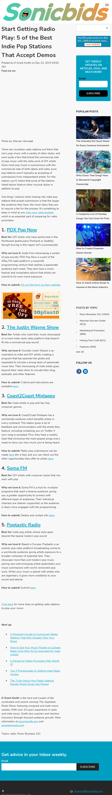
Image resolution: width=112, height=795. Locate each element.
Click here (7, 577)
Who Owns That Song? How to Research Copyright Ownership (92, 180)
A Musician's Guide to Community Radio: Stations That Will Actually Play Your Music (34, 611)
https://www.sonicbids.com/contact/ (90, 774)
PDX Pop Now (22, 203)
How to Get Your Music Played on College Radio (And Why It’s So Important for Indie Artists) (35, 624)
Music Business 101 (29, 707)
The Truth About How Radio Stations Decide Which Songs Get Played (32, 655)
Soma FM (17, 441)
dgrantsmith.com (28, 695)
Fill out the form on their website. (41, 258)
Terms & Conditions (101, 792)
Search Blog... (107, 28)
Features (88, 346)
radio (13, 707)
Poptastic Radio (24, 498)
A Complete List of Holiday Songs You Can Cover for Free (92, 216)
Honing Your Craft (93, 340)
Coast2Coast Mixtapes (31, 369)
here (15, 359)
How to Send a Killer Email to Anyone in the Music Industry (92, 285)
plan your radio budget (39, 186)
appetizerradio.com (12, 699)
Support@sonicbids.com (88, 764)
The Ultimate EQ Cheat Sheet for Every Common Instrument (93, 143)
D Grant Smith (22, 63)
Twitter (19, 71)
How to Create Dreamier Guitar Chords (90, 250)
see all (80, 351)
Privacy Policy (81, 792)
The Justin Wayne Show (33, 301)
